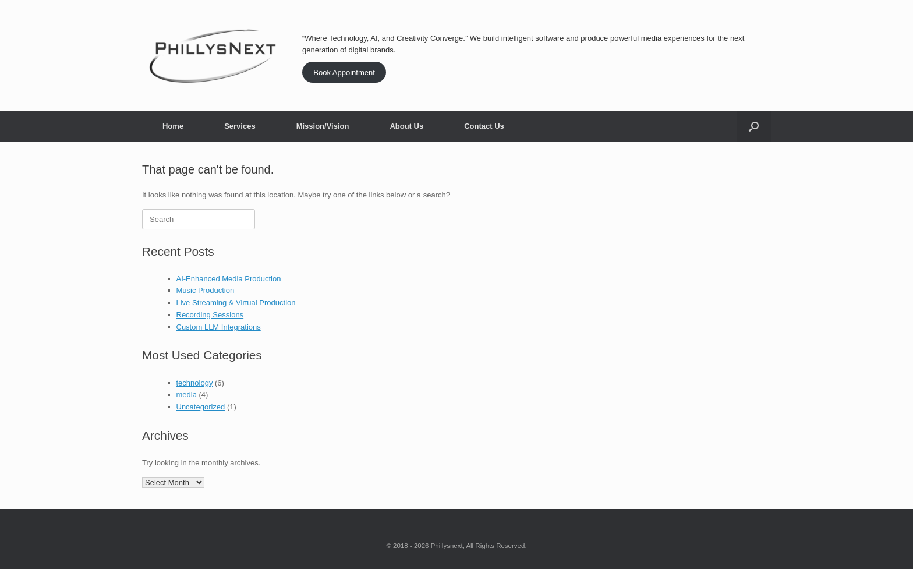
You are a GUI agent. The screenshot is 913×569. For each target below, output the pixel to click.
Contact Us (484, 126)
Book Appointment (344, 72)
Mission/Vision (322, 126)
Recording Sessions (210, 314)
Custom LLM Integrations (218, 327)
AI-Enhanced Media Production (228, 278)
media (186, 394)
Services (240, 126)
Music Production (205, 290)
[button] (754, 126)
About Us (406, 126)
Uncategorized (200, 406)
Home (172, 126)
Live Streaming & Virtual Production (236, 302)
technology (194, 383)
